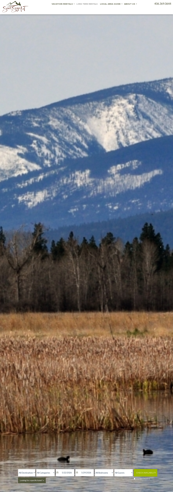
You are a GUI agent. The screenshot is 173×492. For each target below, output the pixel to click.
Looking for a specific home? (32, 480)
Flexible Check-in (142, 479)
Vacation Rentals (62, 4)
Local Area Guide (111, 4)
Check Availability (146, 473)
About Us (130, 4)
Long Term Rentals (87, 4)
